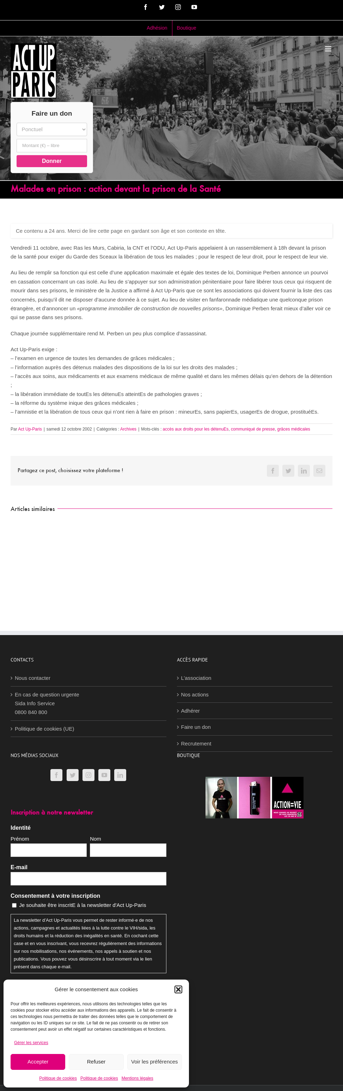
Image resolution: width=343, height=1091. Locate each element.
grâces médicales (293, 429)
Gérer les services (31, 1042)
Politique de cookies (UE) (44, 729)
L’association (196, 678)
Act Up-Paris (30, 429)
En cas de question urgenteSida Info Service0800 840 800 (47, 703)
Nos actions (195, 694)
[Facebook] (56, 775)
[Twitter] (73, 775)
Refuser (96, 1062)
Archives (128, 429)
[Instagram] (88, 775)
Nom (95, 839)
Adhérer (190, 711)
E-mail (19, 867)
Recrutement (196, 743)
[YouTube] (104, 775)
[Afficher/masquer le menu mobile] (328, 49)
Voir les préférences (154, 1062)
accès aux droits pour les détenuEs (196, 429)
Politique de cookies (58, 1078)
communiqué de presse (253, 429)
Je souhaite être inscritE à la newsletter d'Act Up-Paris (82, 905)
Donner (52, 161)
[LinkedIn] (120, 775)
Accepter (37, 1062)
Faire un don (196, 727)
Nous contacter (32, 678)
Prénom (20, 839)
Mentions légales (137, 1078)
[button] (178, 989)
